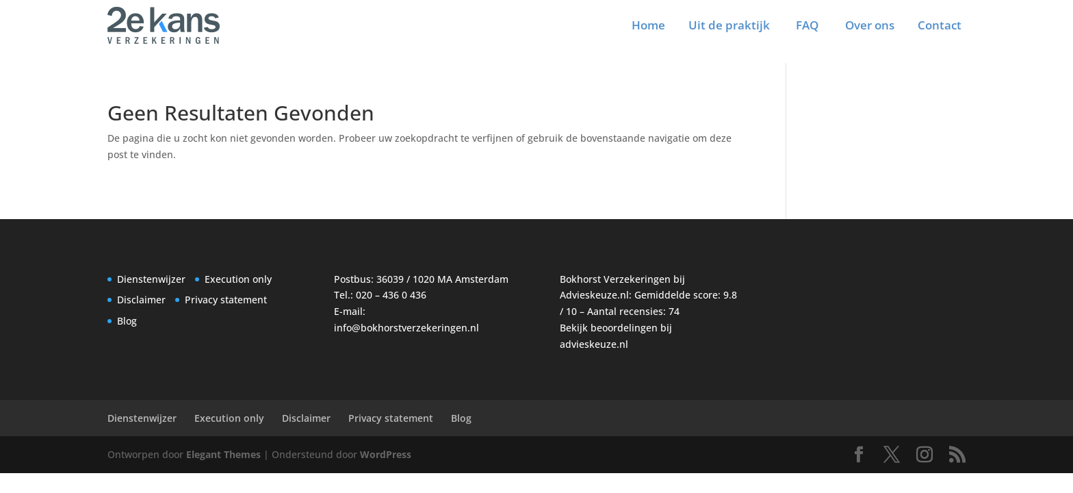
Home (648, 25)
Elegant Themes (223, 454)
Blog (127, 320)
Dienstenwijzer (151, 279)
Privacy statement (226, 299)
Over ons (869, 25)
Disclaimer (141, 299)
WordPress (385, 454)
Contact (939, 25)
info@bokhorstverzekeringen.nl (406, 327)
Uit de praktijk (729, 25)
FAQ (807, 25)
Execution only (238, 279)
